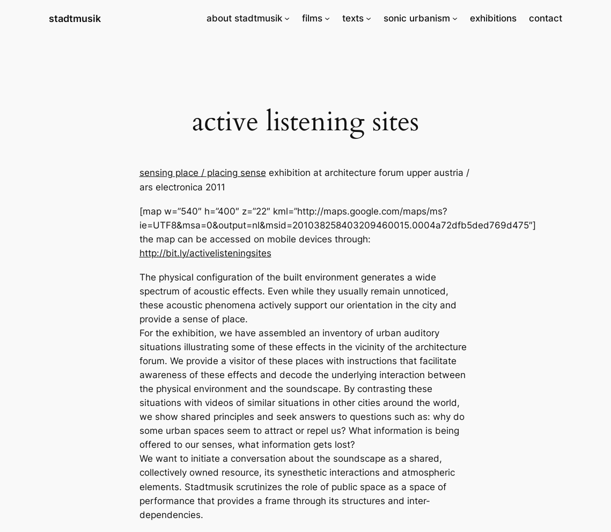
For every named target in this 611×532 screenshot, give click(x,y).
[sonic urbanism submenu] (455, 18)
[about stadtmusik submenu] (287, 18)
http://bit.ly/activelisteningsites (205, 253)
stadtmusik (75, 18)
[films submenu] (327, 18)
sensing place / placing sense (202, 172)
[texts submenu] (368, 18)
